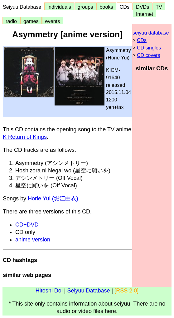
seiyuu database (151, 32)
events (52, 21)
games (31, 21)
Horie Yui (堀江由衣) (53, 198)
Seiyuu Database (23, 7)
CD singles (149, 47)
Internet (144, 14)
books (106, 7)
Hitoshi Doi (49, 291)
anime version (32, 239)
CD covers (148, 55)
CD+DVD (27, 225)
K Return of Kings (25, 137)
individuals (59, 7)
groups (85, 7)
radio (11, 21)
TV (159, 7)
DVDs (142, 7)
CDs (124, 7)
